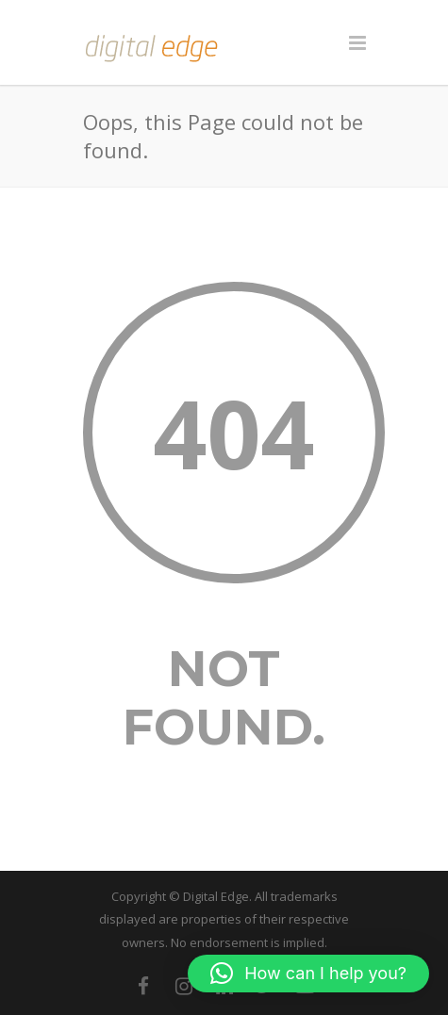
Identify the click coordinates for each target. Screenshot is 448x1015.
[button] (308, 973)
